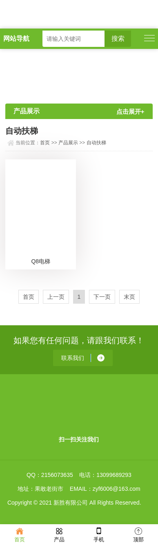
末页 (129, 296)
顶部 (138, 534)
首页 (45, 143)
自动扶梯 (96, 143)
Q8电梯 (40, 261)
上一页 (56, 296)
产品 (59, 534)
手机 (98, 534)
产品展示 (68, 143)
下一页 (102, 296)
